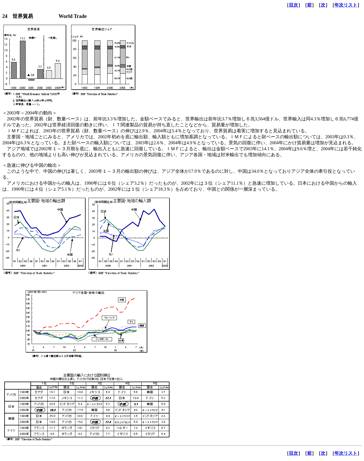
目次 (293, 5)
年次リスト (345, 5)
